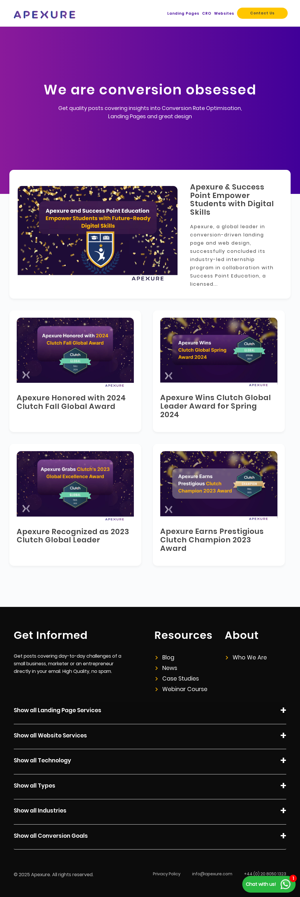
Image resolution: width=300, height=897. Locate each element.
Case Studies (177, 679)
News (166, 668)
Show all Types (150, 787)
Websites (224, 13)
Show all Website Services (150, 736)
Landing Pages (183, 13)
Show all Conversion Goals (150, 837)
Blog (165, 657)
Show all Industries (150, 811)
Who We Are (246, 657)
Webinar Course (181, 689)
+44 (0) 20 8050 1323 (265, 874)
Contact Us (262, 13)
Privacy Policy (166, 874)
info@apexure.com (212, 874)
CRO (206, 13)
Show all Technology (150, 761)
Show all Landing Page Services (150, 711)
